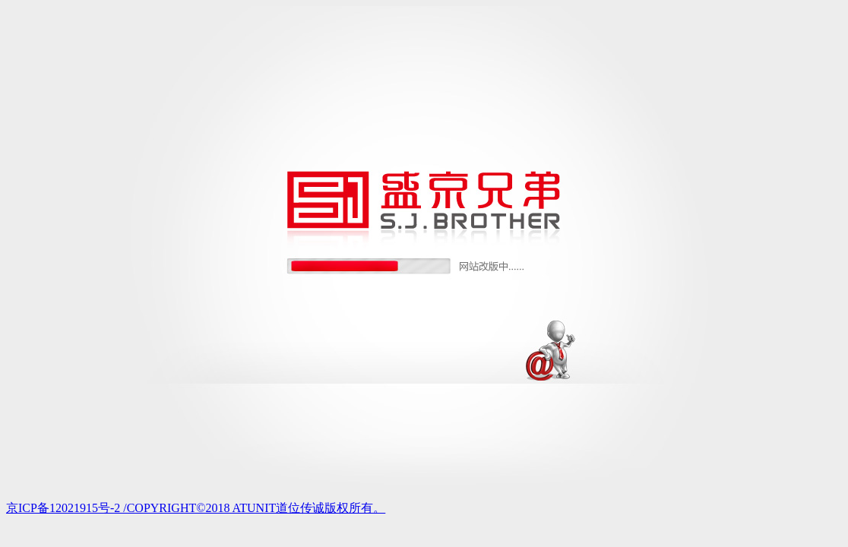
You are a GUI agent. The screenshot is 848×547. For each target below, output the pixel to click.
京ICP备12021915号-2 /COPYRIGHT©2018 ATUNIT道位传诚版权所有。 (195, 507)
